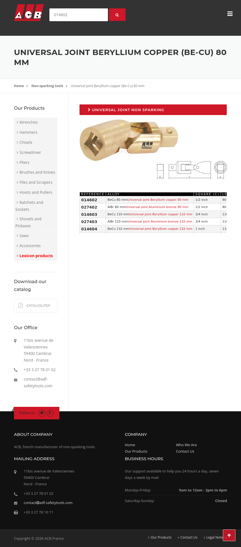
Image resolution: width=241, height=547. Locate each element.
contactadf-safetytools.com (48, 502)
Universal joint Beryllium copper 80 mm (158, 200)
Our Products (136, 451)
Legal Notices (216, 537)
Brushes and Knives (37, 172)
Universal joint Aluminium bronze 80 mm (157, 207)
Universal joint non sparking (126, 110)
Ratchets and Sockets (29, 206)
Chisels (26, 142)
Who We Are (186, 444)
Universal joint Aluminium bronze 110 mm (159, 221)
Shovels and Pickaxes (28, 222)
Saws (24, 235)
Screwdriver (30, 152)
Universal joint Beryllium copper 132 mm (160, 229)
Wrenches (29, 122)
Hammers (28, 132)
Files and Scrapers (36, 182)
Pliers (25, 162)
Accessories (30, 245)
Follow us (27, 412)
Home (19, 85)
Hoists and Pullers (36, 192)
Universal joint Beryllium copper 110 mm (160, 214)
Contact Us (185, 451)
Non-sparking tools (47, 85)
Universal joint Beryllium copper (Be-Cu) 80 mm (107, 85)
